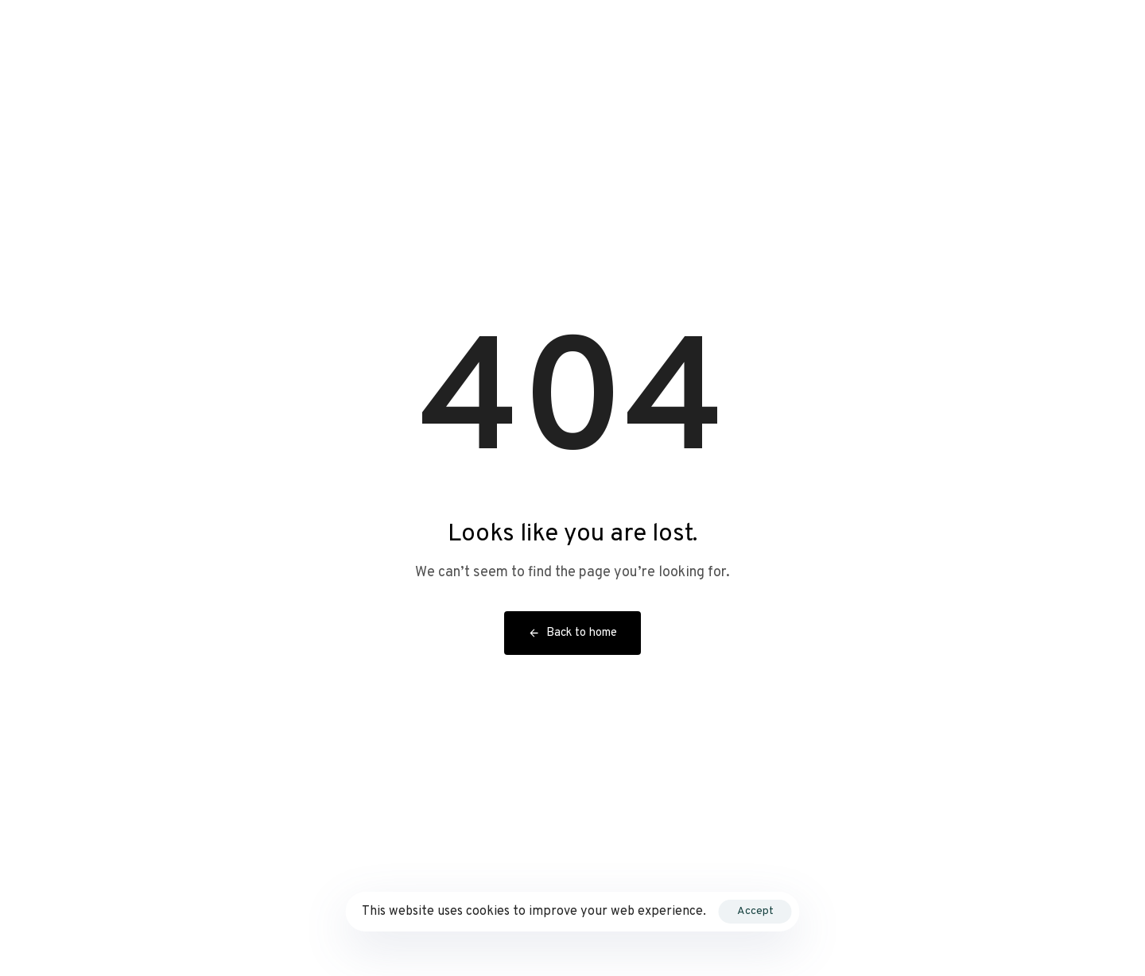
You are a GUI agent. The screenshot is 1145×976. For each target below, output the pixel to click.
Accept (755, 911)
